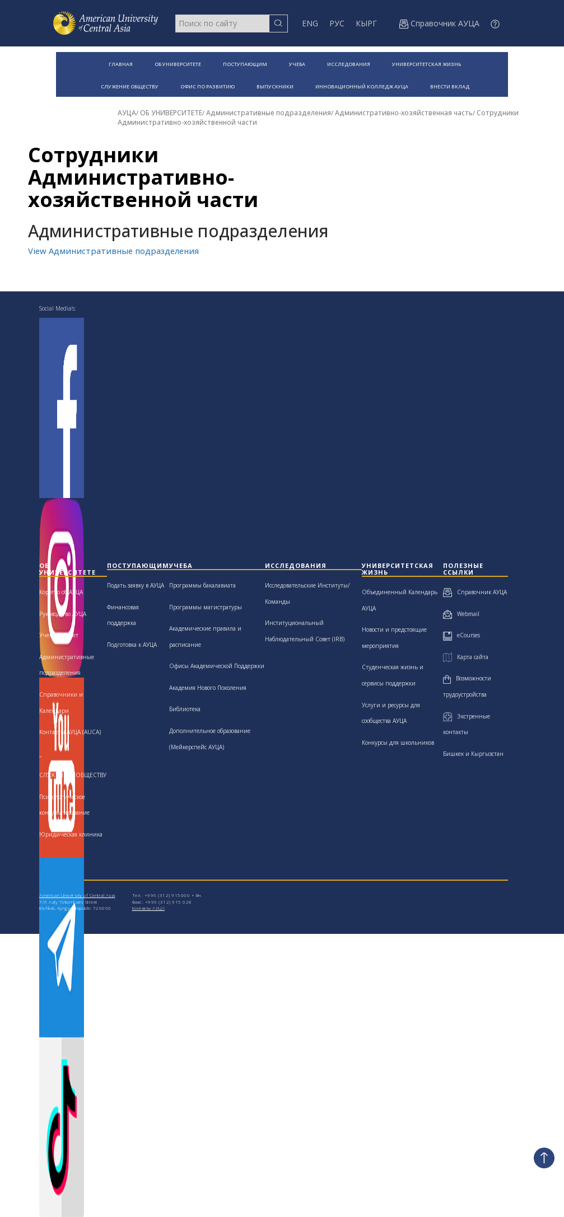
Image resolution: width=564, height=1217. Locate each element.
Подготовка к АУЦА (132, 645)
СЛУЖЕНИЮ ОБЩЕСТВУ (72, 775)
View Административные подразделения (113, 251)
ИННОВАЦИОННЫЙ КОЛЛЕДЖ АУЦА (361, 86)
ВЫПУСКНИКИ (275, 86)
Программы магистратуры (205, 607)
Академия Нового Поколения (207, 688)
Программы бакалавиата (202, 585)
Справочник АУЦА (475, 592)
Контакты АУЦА (148, 908)
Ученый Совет (58, 635)
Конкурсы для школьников (398, 742)
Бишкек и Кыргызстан (473, 754)
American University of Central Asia (77, 895)
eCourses (461, 635)
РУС (336, 23)
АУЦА (127, 113)
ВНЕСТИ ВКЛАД (449, 86)
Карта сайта (465, 657)
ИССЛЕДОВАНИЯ (348, 64)
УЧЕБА (297, 64)
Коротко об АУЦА (61, 592)
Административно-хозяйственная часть (404, 113)
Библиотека (185, 709)
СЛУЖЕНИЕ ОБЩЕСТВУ (130, 86)
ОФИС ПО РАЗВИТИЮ (207, 86)
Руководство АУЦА (62, 614)
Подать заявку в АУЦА (135, 585)
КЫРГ (366, 23)
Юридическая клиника (70, 834)
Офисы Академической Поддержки (216, 666)
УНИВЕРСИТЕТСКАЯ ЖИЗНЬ (426, 64)
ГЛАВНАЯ (121, 64)
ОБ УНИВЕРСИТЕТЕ (178, 64)
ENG (310, 23)
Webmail (461, 614)
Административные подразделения (268, 113)
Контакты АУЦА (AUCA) (70, 732)
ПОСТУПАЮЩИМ (245, 64)
